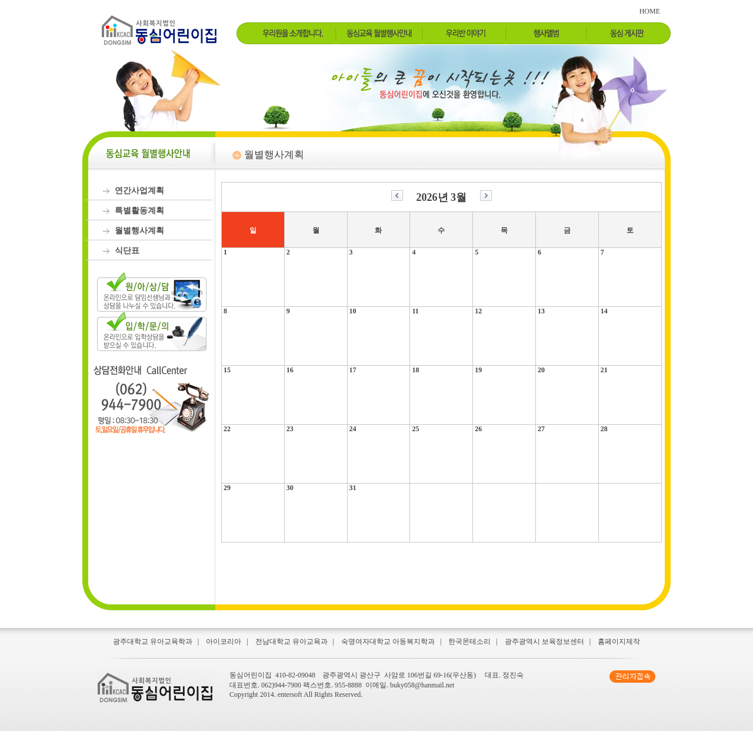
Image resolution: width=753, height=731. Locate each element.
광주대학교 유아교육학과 (152, 641)
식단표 (127, 250)
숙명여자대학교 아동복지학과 (388, 641)
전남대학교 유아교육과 (291, 641)
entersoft (290, 694)
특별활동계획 (139, 210)
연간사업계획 (139, 190)
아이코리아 (223, 641)
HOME (649, 11)
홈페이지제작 (619, 641)
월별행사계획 (139, 230)
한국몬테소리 (469, 641)
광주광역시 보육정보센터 (544, 641)
